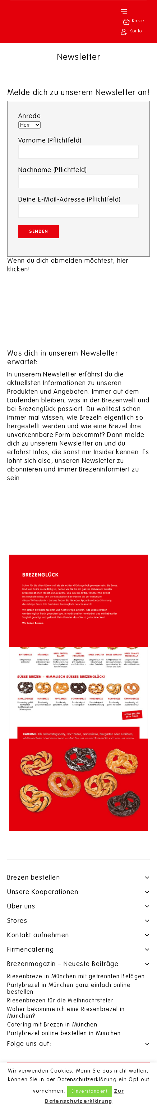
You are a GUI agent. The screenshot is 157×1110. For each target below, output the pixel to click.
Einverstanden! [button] (89, 1091)
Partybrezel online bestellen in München (64, 1034)
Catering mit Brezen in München (52, 1025)
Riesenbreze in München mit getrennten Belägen (76, 977)
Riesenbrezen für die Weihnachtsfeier (60, 1001)
